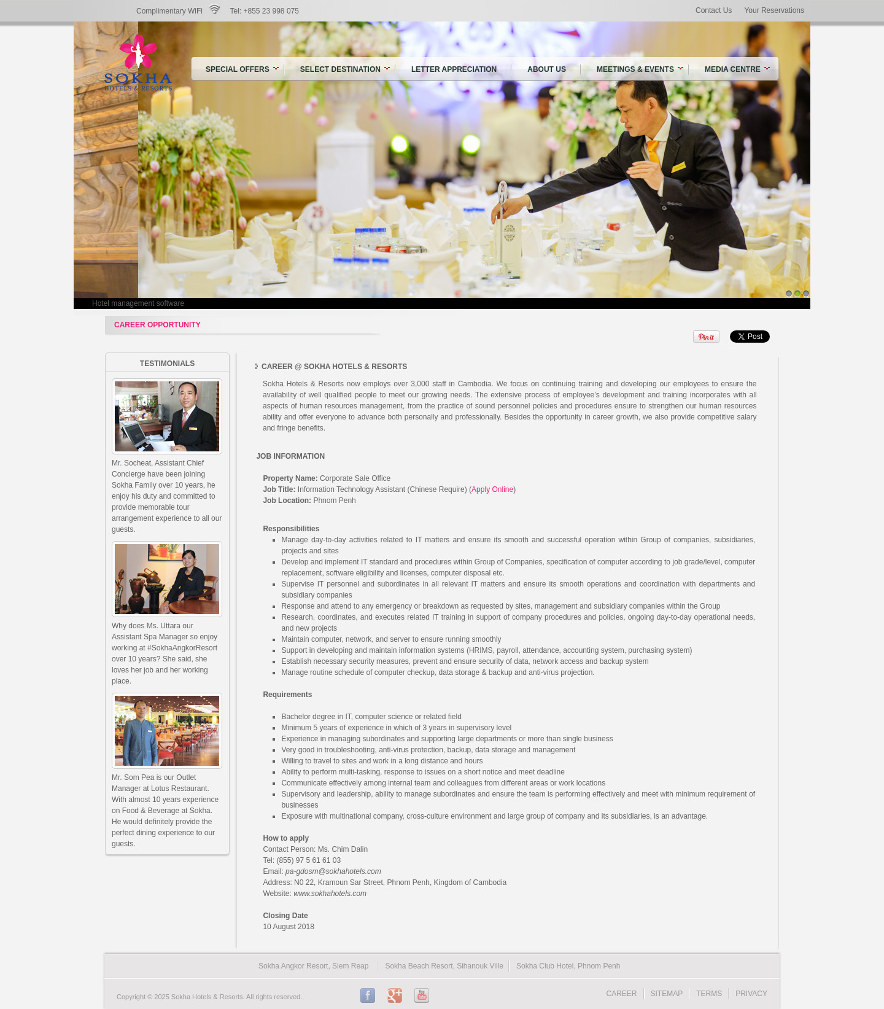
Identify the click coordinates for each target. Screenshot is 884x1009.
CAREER (622, 993)
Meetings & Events (640, 69)
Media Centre (737, 69)
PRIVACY (751, 993)
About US (546, 69)
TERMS (709, 993)
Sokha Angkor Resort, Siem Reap (313, 966)
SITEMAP (667, 993)
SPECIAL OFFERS (237, 69)
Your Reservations (774, 10)
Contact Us (714, 10)
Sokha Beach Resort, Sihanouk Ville (444, 966)
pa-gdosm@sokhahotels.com (333, 871)
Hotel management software (138, 303)
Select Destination (340, 69)
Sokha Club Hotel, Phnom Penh (568, 966)
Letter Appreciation (454, 69)
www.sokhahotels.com (329, 893)
